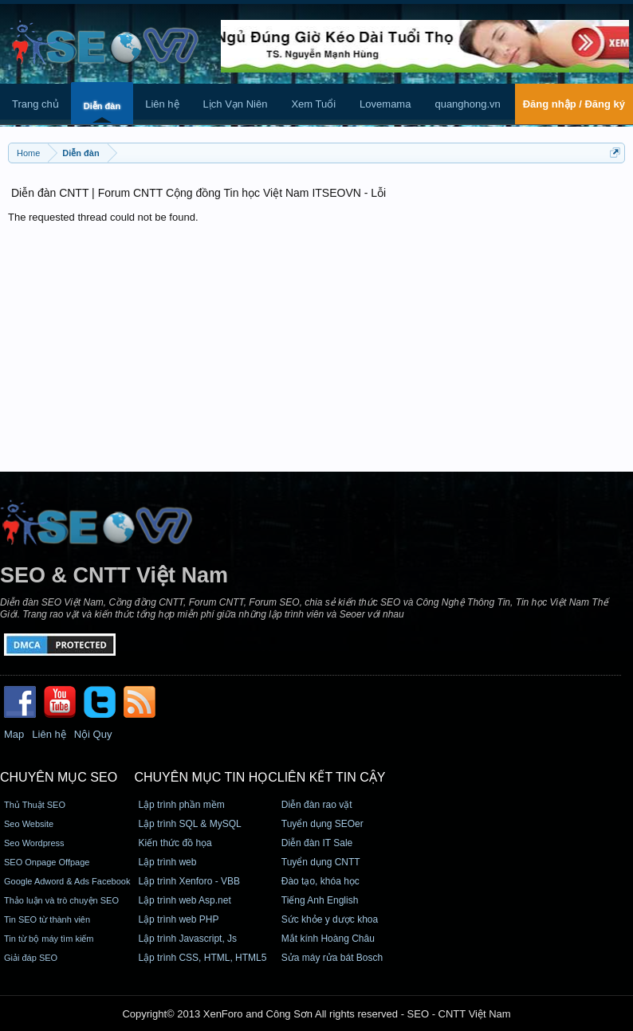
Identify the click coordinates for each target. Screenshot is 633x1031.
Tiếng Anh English (320, 900)
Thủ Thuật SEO (34, 805)
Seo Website (28, 824)
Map (14, 734)
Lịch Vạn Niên (235, 104)
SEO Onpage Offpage (46, 862)
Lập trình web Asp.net (184, 900)
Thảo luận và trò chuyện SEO (61, 900)
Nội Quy (93, 734)
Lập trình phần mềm (181, 804)
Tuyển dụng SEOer (322, 823)
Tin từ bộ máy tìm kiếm (49, 938)
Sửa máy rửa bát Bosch (332, 957)
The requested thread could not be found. (103, 217)
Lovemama (385, 104)
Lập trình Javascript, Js (187, 938)
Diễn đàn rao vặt (316, 804)
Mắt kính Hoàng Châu (328, 938)
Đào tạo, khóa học (320, 881)
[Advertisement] (316, 344)
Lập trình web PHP (178, 919)
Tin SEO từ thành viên (47, 919)
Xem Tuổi (313, 104)
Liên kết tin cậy (331, 777)
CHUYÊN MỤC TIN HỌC (205, 777)
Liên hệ (162, 104)
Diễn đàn (102, 106)
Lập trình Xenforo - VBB (189, 881)
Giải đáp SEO (30, 957)
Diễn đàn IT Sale (317, 843)
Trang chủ (35, 104)
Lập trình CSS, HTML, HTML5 (202, 957)
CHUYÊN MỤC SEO (58, 777)
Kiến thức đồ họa (174, 843)
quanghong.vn (467, 104)
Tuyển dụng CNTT (320, 862)
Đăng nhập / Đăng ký (574, 104)
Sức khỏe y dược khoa (329, 919)
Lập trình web (167, 862)
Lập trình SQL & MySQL (189, 823)
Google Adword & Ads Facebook (67, 881)
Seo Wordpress (34, 843)
